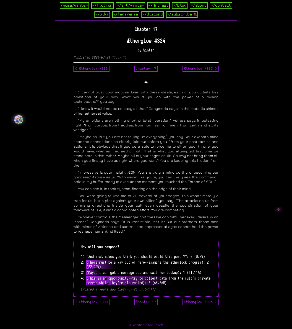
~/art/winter (130, 5)
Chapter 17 (146, 68)
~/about (199, 5)
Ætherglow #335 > (200, 68)
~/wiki (102, 14)
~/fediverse (125, 14)
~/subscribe (182, 14)
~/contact (221, 5)
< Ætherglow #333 (91, 68)
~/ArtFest (158, 5)
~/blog (180, 5)
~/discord (152, 14)
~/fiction (102, 5)
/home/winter (74, 5)
